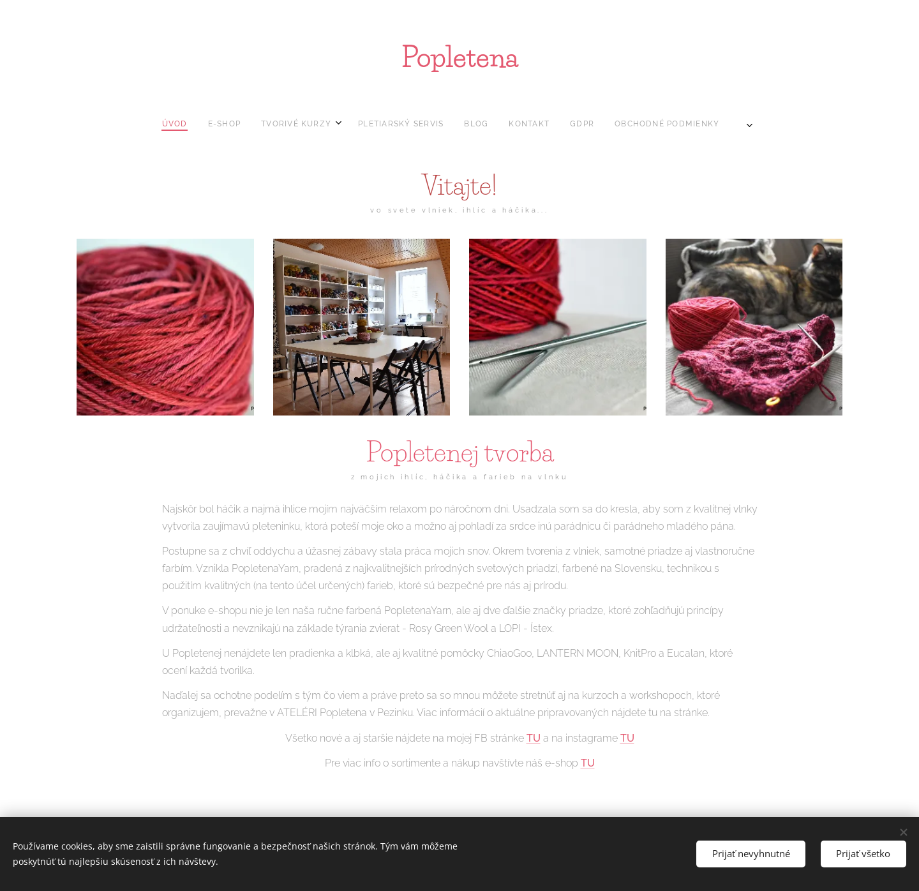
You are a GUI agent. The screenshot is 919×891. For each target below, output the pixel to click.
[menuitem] (380, 124)
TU (534, 737)
